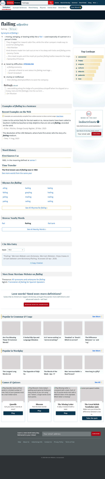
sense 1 (33, 160)
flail (41, 37)
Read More (59, 116)
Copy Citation (36, 263)
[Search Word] (51, 2)
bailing (28, 188)
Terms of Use (70, 442)
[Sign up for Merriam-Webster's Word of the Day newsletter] (66, 434)
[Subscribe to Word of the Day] (84, 134)
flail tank (51, 223)
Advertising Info (37, 442)
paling (5, 201)
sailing (50, 201)
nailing (50, 197)
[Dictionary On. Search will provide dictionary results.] (13, 3)
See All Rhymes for (35, 208)
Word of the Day (65, 2)
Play (13, 413)
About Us (26, 442)
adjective (22, 24)
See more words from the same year (17, 173)
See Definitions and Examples (88, 126)
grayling (28, 192)
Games (57, 2)
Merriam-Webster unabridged (36, 304)
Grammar (75, 2)
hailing (50, 192)
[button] (95, 2)
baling (50, 188)
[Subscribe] (96, 434)
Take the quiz (91, 418)
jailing (5, 197)
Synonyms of (10, 33)
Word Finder (83, 2)
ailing (5, 188)
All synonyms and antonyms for (28, 279)
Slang (89, 2)
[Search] (37, 2)
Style (4, 250)
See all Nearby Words (36, 229)
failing (5, 192)
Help (20, 442)
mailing (28, 197)
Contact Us (48, 442)
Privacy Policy (59, 442)
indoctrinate (87, 122)
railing (27, 201)
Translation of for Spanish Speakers (26, 282)
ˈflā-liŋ (13, 29)
